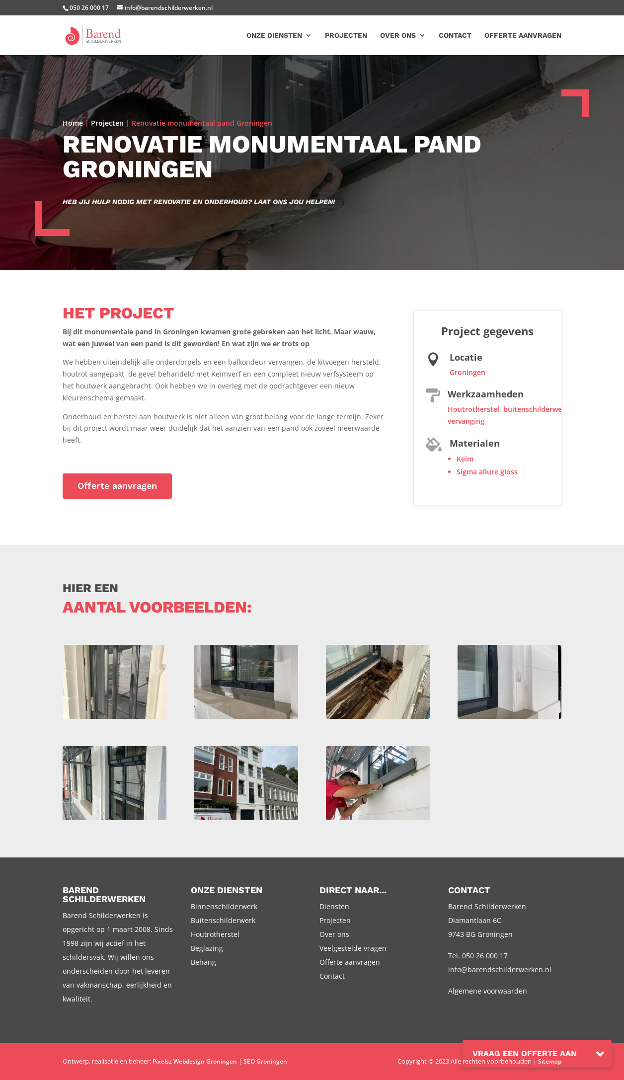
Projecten (346, 35)
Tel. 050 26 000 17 (478, 955)
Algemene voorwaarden (487, 991)
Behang (203, 962)
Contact (455, 35)
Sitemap (549, 1061)
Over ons (398, 35)
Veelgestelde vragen (353, 948)
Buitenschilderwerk (223, 920)
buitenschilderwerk (536, 409)
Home (73, 123)
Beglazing (207, 948)
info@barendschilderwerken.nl (499, 969)
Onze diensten (274, 35)
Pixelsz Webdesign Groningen (195, 1061)
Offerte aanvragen (522, 35)
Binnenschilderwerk (224, 906)
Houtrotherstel (473, 409)
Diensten (334, 906)
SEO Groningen (265, 1061)
